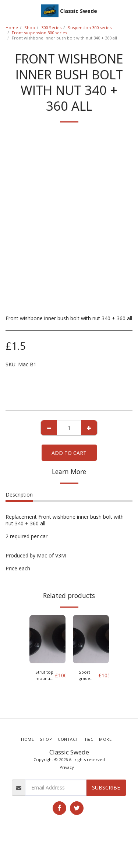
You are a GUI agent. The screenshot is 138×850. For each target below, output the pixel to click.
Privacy (67, 767)
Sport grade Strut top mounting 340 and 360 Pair (88, 675)
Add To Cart (69, 452)
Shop (29, 27)
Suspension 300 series (90, 27)
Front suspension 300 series (39, 32)
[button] (8, 10)
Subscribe (106, 787)
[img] (47, 639)
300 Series (51, 27)
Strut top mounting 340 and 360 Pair (45, 675)
